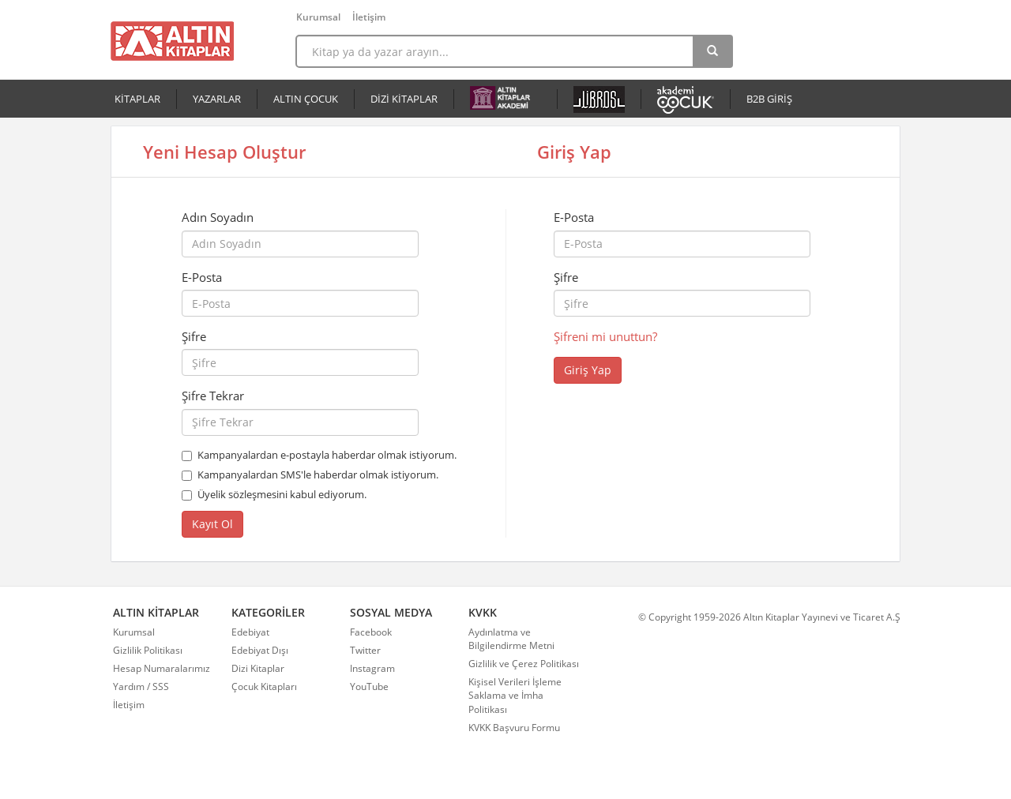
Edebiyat (250, 632)
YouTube (369, 686)
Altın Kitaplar (172, 41)
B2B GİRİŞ (769, 99)
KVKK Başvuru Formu (514, 727)
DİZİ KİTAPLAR (404, 99)
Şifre (194, 336)
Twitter (365, 650)
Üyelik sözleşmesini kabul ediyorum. (281, 494)
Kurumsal (318, 17)
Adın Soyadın (218, 217)
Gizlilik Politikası (147, 650)
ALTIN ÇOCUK (305, 99)
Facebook (371, 632)
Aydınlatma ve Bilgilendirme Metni (511, 638)
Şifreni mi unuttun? (605, 336)
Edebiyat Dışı (259, 650)
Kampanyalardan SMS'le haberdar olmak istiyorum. (317, 474)
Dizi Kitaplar (257, 668)
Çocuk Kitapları (264, 686)
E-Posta (202, 277)
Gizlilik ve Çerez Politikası (523, 663)
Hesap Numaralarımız (161, 668)
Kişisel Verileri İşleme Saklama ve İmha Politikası (515, 695)
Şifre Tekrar (213, 395)
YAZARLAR (217, 99)
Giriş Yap (587, 369)
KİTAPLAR (137, 99)
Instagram (372, 668)
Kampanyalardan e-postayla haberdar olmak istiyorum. (327, 455)
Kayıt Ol (212, 523)
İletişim (368, 17)
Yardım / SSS (141, 686)
